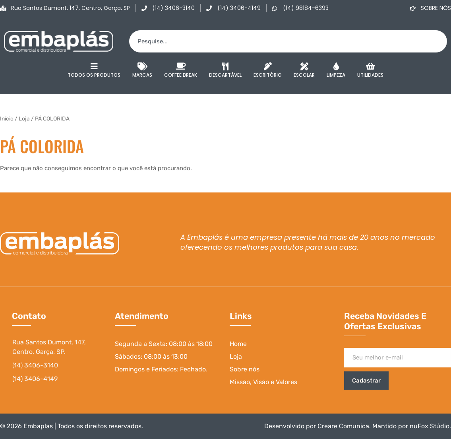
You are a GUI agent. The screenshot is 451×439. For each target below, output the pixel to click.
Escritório (268, 70)
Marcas (142, 70)
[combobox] (288, 41)
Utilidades (370, 70)
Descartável (225, 70)
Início (7, 118)
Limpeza (336, 70)
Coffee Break (180, 70)
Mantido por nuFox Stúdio (410, 426)
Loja (24, 118)
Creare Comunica (343, 426)
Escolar (304, 70)
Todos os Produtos (94, 70)
